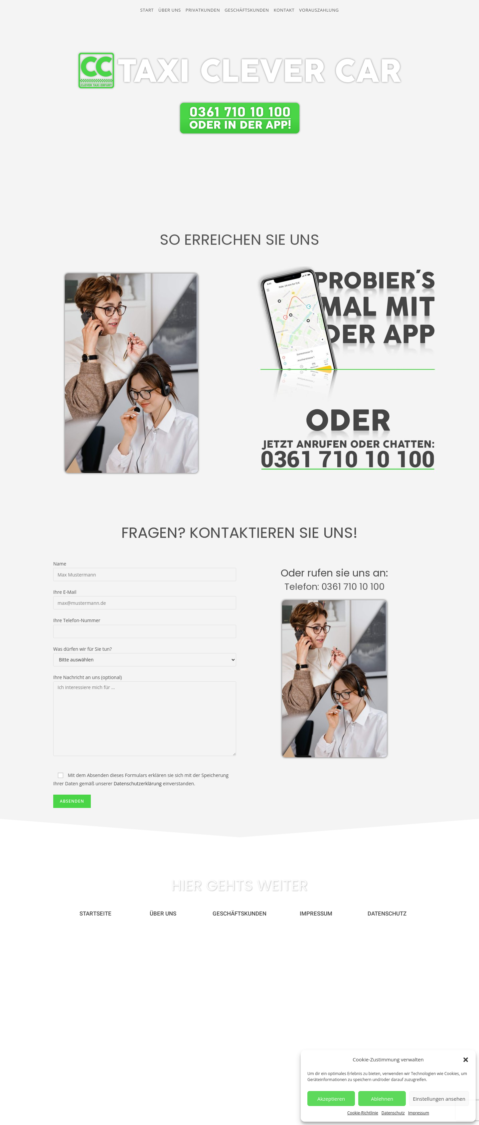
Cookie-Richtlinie (362, 1113)
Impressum (418, 1113)
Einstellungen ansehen (439, 1098)
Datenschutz (393, 1113)
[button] (465, 1059)
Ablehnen (382, 1098)
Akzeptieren (331, 1098)
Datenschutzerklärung (138, 783)
